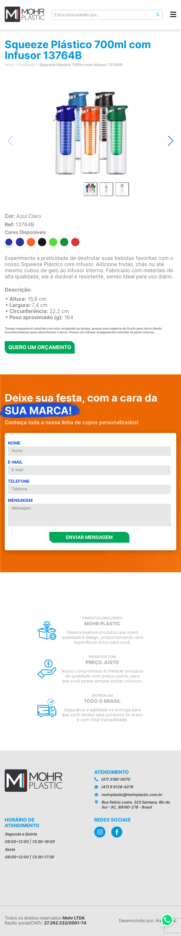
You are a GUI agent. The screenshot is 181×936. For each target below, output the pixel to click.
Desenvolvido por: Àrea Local (147, 920)
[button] (171, 141)
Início (9, 64)
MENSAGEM (89, 512)
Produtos (27, 64)
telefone (89, 486)
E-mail (89, 467)
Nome (89, 448)
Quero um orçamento (39, 347)
